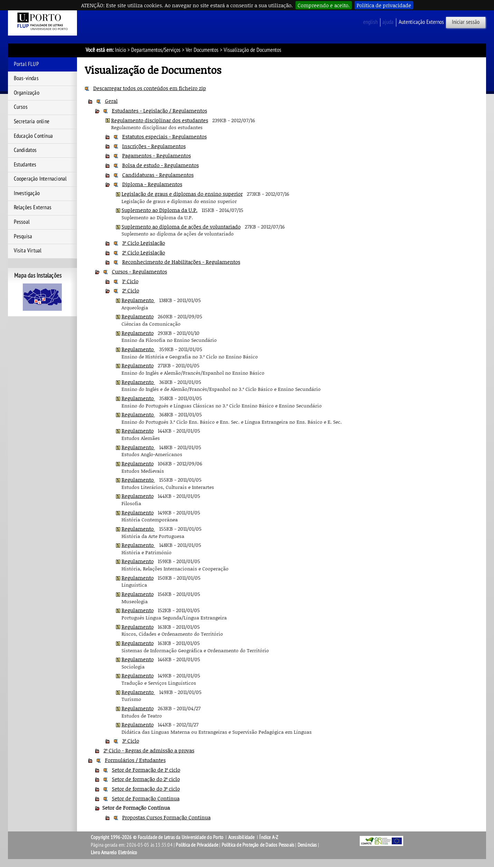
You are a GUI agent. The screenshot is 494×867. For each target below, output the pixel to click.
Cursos (21, 107)
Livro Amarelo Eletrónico (114, 852)
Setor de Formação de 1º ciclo (146, 769)
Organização (26, 92)
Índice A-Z (268, 837)
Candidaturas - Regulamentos (158, 174)
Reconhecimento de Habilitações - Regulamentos (181, 261)
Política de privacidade (384, 5)
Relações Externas (32, 207)
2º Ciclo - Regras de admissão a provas (149, 750)
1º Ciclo (130, 281)
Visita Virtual (28, 250)
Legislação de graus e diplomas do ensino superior (182, 193)
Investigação (27, 193)
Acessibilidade (241, 837)
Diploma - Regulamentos (152, 184)
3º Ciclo (130, 740)
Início (120, 50)
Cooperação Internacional (40, 178)
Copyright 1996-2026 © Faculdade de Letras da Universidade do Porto (157, 837)
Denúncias (307, 845)
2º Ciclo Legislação (143, 252)
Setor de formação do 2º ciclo (146, 779)
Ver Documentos (202, 50)
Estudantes (25, 164)
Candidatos (25, 150)
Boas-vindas (26, 78)
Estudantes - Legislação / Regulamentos (159, 110)
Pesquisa (23, 236)
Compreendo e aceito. (324, 5)
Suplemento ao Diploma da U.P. (159, 209)
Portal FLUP (26, 64)
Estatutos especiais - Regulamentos (164, 136)
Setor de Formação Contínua (146, 798)
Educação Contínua (33, 136)
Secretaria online (31, 121)
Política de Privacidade (197, 845)
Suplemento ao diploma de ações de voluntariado (181, 226)
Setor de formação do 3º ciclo (146, 788)
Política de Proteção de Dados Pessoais (258, 845)
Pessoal (22, 222)
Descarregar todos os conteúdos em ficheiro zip (149, 88)
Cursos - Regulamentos (139, 271)
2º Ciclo (130, 290)
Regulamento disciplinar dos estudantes (159, 120)
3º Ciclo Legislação (143, 242)
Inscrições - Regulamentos (154, 146)
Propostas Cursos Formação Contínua (166, 817)
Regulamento (138, 300)
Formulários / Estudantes (135, 760)
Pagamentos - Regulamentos (156, 155)
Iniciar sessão (466, 22)
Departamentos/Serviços (156, 50)
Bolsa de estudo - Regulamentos (160, 165)
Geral (111, 100)
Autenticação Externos (421, 22)
